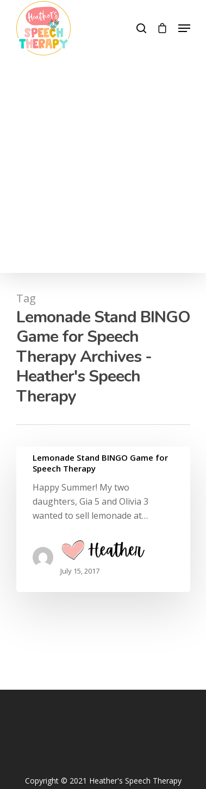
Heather (102, 552)
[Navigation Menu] (184, 28)
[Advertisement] (103, 163)
